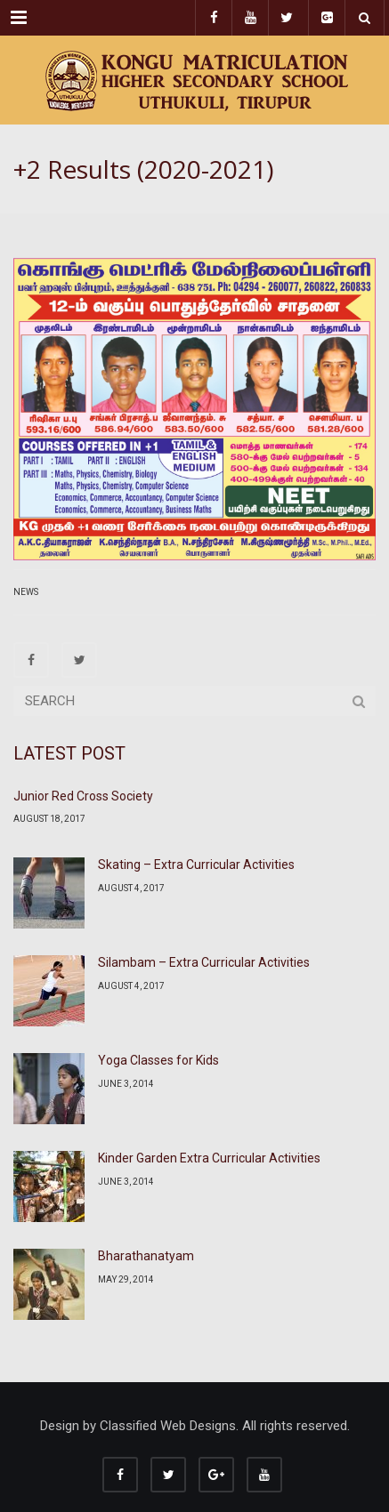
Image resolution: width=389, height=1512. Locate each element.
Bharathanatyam (146, 1256)
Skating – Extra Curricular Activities (196, 864)
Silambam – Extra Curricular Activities (204, 962)
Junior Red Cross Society (83, 796)
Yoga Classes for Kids (158, 1060)
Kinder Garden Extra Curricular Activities (209, 1158)
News (25, 592)
